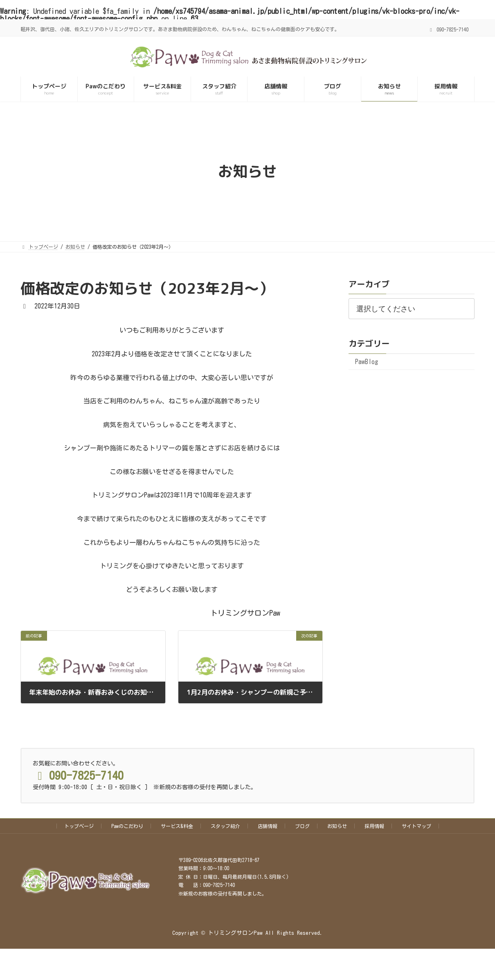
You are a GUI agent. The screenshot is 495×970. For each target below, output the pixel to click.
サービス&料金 (177, 826)
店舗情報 (267, 826)
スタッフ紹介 (225, 826)
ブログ (302, 826)
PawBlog (366, 361)
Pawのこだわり (127, 826)
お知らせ (337, 826)
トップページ (79, 826)
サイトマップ (416, 826)
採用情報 (374, 826)
